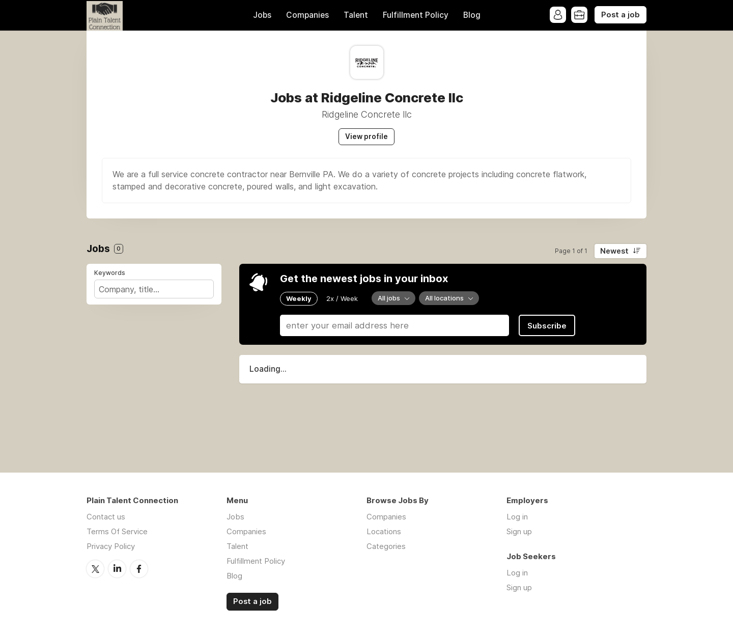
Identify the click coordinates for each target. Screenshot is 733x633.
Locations (383, 531)
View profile (366, 136)
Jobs (262, 15)
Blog (472, 15)
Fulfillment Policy (415, 15)
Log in (517, 516)
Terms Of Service (117, 531)
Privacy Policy (111, 546)
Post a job (620, 14)
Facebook (139, 568)
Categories (386, 546)
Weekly (299, 298)
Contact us (106, 516)
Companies (307, 15)
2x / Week (342, 298)
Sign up (519, 531)
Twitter (95, 568)
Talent (356, 15)
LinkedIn (117, 568)
